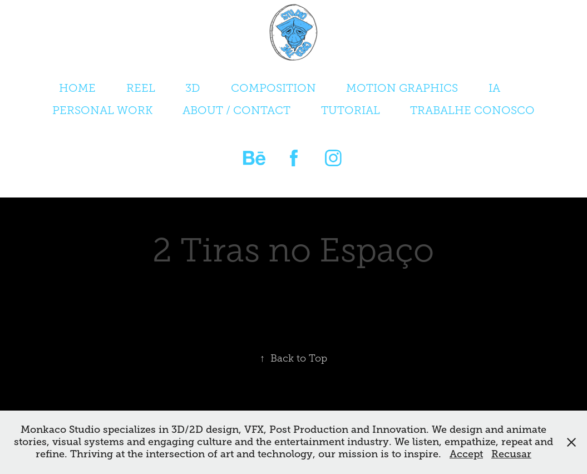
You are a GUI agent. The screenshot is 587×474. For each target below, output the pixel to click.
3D (192, 88)
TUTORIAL (350, 110)
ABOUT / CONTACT (236, 110)
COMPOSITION (273, 88)
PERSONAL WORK (102, 110)
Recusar (511, 454)
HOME (77, 88)
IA (494, 88)
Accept (466, 454)
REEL (140, 88)
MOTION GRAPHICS (402, 88)
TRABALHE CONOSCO (472, 110)
